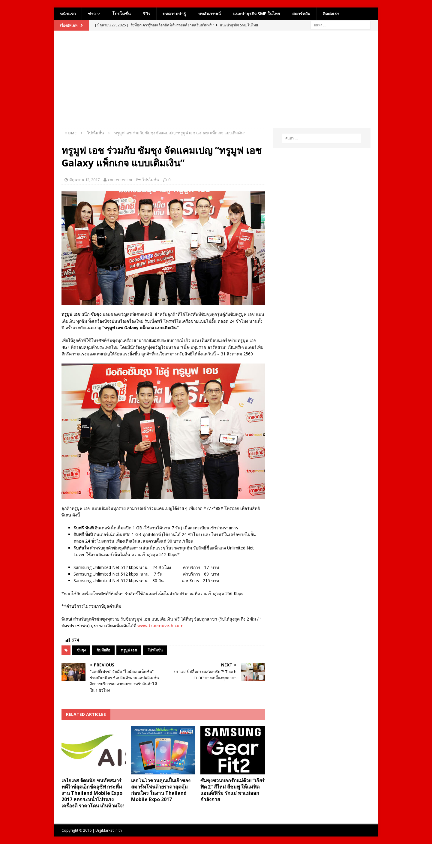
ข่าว (92, 13)
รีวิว (146, 13)
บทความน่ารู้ (174, 13)
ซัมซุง (81, 650)
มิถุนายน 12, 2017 (84, 179)
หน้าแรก (68, 13)
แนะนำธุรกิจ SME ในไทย (256, 13)
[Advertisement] (216, 83)
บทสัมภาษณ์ (209, 13)
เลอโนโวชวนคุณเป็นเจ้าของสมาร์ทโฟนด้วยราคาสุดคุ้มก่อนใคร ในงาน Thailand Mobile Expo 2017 (160, 789)
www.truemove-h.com (160, 625)
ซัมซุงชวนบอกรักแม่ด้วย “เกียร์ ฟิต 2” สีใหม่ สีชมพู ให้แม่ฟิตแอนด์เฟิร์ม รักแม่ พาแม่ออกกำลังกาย (232, 789)
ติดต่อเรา (330, 13)
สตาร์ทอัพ (301, 13)
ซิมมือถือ (103, 650)
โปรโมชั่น (121, 13)
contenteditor (120, 179)
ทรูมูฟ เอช (129, 650)
